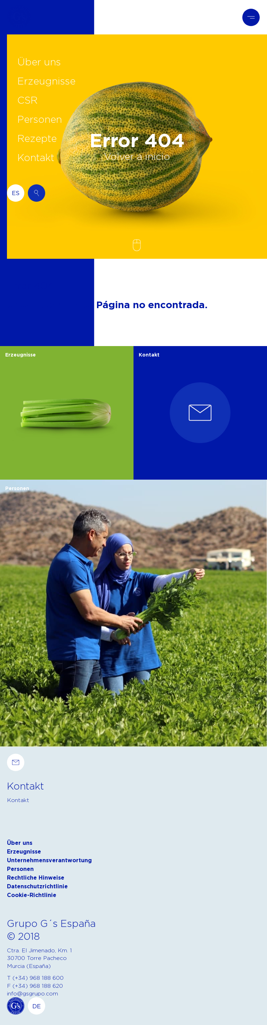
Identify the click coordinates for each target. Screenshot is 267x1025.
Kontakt (35, 157)
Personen (39, 119)
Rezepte (37, 138)
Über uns (39, 61)
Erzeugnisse (46, 81)
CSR (27, 100)
